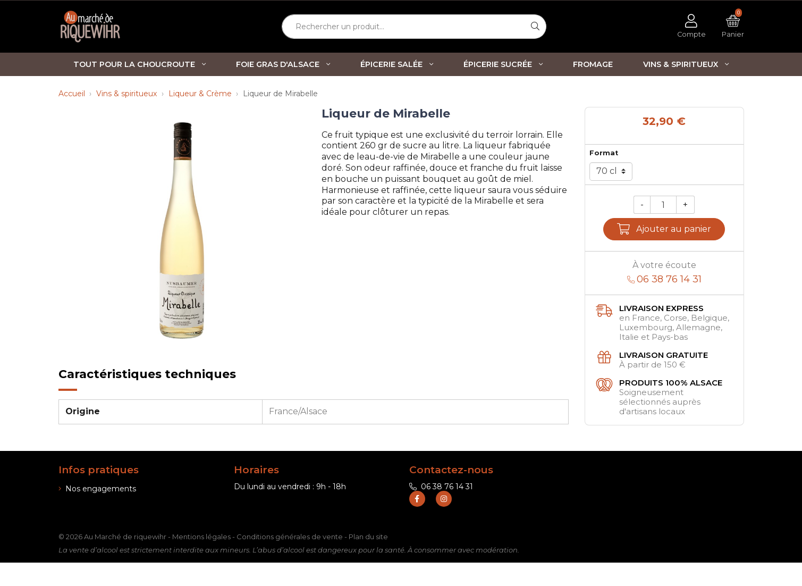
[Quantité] (663, 205)
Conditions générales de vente (290, 560)
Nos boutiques (89, 517)
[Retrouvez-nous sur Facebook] (417, 522)
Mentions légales (201, 560)
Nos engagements (97, 488)
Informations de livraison (107, 502)
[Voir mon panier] (733, 26)
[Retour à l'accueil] (108, 26)
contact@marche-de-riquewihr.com (481, 500)
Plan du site (368, 560)
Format (603, 153)
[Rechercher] (535, 26)
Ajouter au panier (664, 229)
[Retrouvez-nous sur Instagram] (444, 522)
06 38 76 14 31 (441, 486)
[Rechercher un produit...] (403, 26)
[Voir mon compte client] (691, 26)
